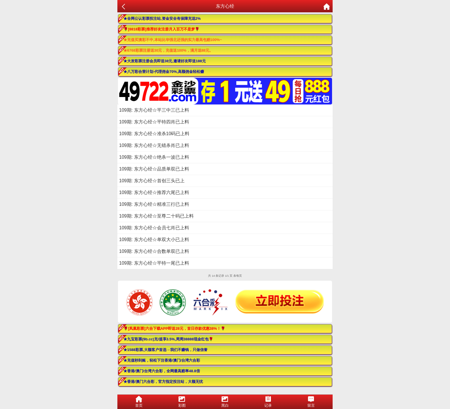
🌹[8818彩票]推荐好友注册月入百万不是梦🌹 (161, 29)
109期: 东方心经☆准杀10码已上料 (154, 133)
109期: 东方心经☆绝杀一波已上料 (154, 157)
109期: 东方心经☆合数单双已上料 (154, 251)
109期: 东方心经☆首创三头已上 (152, 180)
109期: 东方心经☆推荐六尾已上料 (154, 192)
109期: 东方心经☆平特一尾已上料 (154, 263)
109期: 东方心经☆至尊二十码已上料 (156, 216)
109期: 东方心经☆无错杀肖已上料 (154, 145)
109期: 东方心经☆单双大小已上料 (154, 239)
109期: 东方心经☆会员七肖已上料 (154, 227)
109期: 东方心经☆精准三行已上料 (154, 204)
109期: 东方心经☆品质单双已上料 (154, 168)
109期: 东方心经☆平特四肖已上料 (154, 121)
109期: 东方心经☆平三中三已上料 (154, 110)
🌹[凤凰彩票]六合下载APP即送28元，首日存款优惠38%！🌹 (174, 328)
